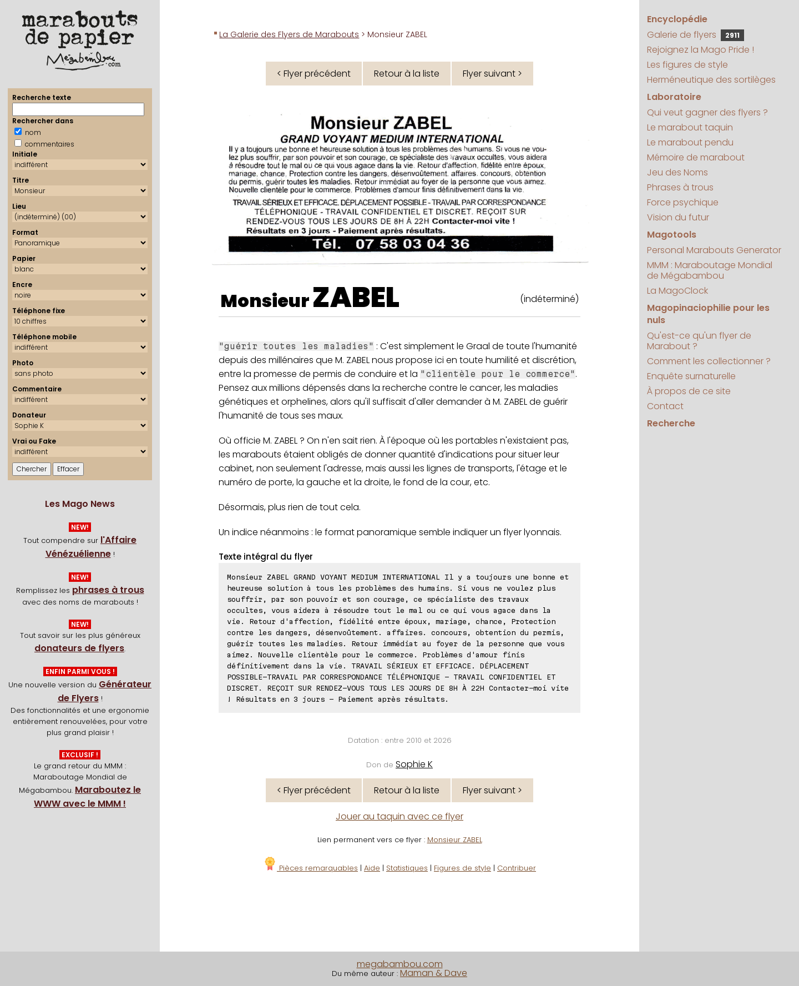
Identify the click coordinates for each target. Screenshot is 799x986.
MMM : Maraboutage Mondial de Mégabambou (709, 270)
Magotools (671, 234)
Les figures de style (687, 64)
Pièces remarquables (310, 868)
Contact (665, 406)
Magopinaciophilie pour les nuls (708, 313)
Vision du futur (678, 217)
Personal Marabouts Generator (714, 250)
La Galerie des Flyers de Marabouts (289, 34)
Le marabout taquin (690, 127)
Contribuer (516, 868)
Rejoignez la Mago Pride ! (700, 49)
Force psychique (683, 202)
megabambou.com (400, 964)
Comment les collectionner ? (709, 361)
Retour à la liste (406, 73)
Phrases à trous (680, 187)
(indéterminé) (549, 299)
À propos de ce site (689, 391)
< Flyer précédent (314, 73)
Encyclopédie (677, 19)
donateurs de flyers (79, 648)
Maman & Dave (433, 973)
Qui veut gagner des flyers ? (707, 112)
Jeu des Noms (677, 172)
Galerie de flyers (695, 34)
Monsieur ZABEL (454, 839)
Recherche (671, 423)
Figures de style (462, 868)
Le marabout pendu (690, 142)
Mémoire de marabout (696, 157)
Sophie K (414, 764)
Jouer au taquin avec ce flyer (399, 816)
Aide (372, 868)
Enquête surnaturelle (691, 376)
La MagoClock (677, 290)
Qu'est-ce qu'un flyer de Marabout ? (699, 341)
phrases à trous (108, 589)
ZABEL (356, 297)
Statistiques (407, 868)
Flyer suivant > (492, 73)
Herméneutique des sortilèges (711, 79)
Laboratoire (674, 96)
